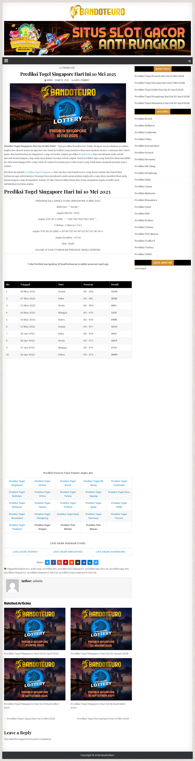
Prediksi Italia (143, 179)
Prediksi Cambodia (145, 132)
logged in (24, 739)
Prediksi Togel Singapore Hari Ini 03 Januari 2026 (100, 653)
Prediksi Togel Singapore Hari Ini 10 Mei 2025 (68, 74)
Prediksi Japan (143, 186)
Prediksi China (143, 139)
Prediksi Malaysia (145, 193)
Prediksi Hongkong (146, 173)
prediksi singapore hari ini (42, 572)
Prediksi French (144, 152)
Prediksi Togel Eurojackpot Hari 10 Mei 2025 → (104, 718)
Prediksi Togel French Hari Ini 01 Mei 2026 (159, 76)
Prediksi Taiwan (144, 227)
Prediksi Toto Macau (146, 234)
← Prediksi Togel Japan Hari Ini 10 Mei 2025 (29, 718)
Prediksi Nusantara (146, 200)
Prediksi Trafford (145, 240)
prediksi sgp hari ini (96, 568)
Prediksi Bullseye (145, 125)
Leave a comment (82, 80)
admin (50, 80)
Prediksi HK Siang (145, 166)
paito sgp (36, 568)
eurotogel (140, 268)
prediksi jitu (50, 568)
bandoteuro (85, 154)
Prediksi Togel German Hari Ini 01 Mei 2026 (160, 83)
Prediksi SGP (68, 67)
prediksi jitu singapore (71, 568)
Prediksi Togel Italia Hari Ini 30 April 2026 (159, 89)
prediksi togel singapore (39, 172)
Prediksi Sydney (144, 220)
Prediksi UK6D (143, 254)
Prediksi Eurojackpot (147, 145)
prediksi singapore (15, 572)
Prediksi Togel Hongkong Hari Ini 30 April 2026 (162, 96)
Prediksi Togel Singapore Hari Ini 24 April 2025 (31, 653)
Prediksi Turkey (144, 247)
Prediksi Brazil (143, 118)
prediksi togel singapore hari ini (77, 572)
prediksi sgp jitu (119, 568)
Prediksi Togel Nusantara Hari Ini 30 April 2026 (162, 103)
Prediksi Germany (145, 159)
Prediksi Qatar (143, 207)
